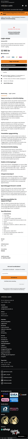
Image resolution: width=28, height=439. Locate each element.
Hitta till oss (4, 337)
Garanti (3, 331)
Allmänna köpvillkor (5, 321)
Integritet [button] (3, 356)
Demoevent (4, 347)
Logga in (3, 345)
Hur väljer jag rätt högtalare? (8, 354)
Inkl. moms (4, 438)
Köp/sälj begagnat (5, 343)
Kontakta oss (4, 339)
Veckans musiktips (5, 351)
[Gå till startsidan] (7, 5)
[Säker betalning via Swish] (23, 394)
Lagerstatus (4, 323)
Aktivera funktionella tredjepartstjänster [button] (14, 33)
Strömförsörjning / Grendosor (18, 17)
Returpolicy (4, 333)
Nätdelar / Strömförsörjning (8, 18)
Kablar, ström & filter (5, 17)
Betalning (3, 325)
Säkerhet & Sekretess (6, 329)
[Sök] (14, 10)
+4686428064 (4, 307)
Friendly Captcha (21, 284)
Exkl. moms (10, 438)
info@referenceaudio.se (7, 309)
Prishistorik (5, 53)
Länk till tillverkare (8, 83)
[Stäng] (26, 13)
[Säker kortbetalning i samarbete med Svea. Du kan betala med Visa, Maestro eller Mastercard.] (5, 394)
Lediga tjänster (4, 341)
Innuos (3, 251)
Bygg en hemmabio (5, 352)
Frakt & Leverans (5, 327)
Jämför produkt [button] (5, 258)
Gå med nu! (14, 277)
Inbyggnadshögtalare (6, 349)
